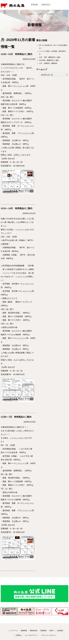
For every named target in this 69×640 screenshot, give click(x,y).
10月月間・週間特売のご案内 (53, 62)
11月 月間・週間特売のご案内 (53, 59)
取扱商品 (58, 5)
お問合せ (56, 16)
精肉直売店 (46, 5)
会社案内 (45, 16)
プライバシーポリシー (49, 603)
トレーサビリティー (32, 603)
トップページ (14, 598)
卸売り (35, 16)
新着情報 (34, 5)
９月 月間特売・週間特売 (52, 65)
